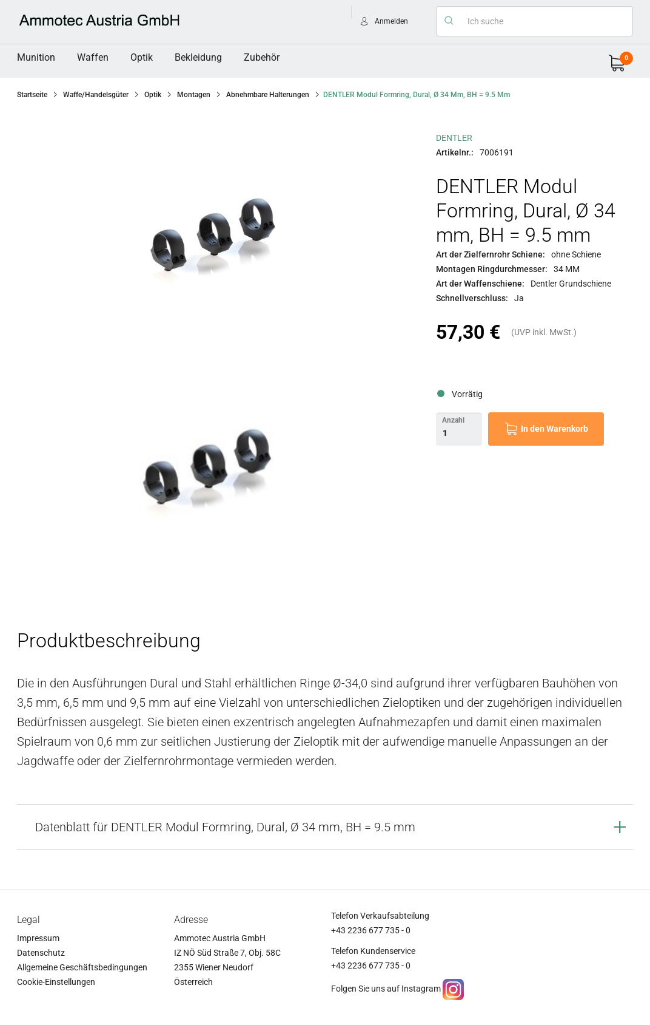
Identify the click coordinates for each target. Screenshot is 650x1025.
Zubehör (262, 57)
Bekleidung (198, 57)
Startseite (32, 94)
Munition (36, 57)
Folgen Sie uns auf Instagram (386, 988)
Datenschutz (41, 953)
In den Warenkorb (554, 429)
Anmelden (391, 21)
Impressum (38, 938)
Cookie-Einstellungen (56, 982)
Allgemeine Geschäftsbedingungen (82, 967)
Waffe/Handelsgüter (96, 94)
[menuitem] (36, 57)
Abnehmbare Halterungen (267, 94)
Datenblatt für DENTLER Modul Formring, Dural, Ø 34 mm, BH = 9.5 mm (225, 827)
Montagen (193, 94)
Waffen (93, 57)
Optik (141, 57)
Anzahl (453, 420)
